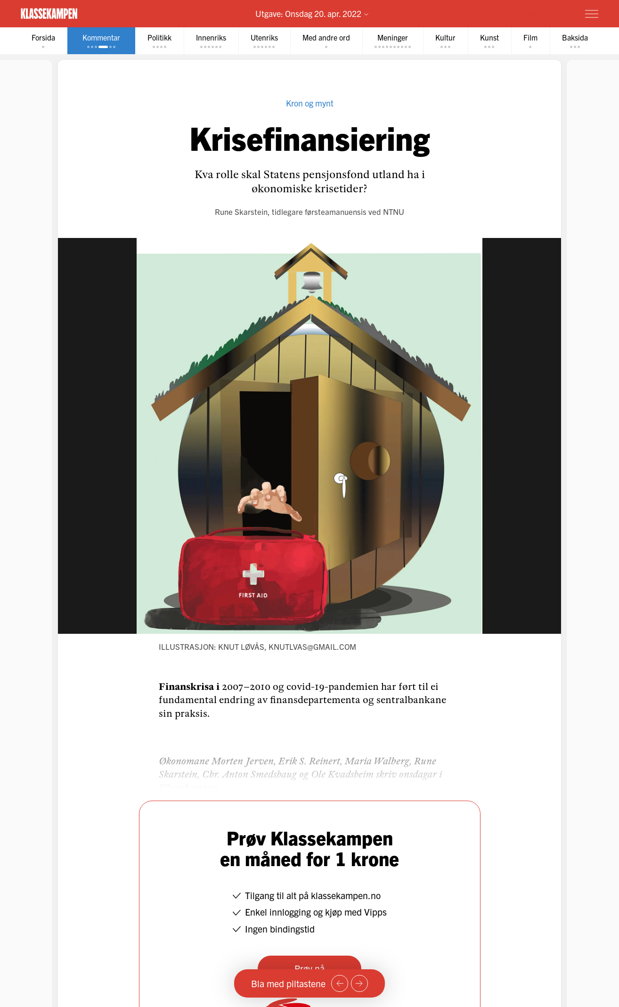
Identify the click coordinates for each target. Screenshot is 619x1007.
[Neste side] (359, 983)
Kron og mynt (310, 103)
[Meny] (591, 13)
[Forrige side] (339, 983)
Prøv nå (309, 968)
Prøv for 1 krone (536, 13)
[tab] (43, 40)
